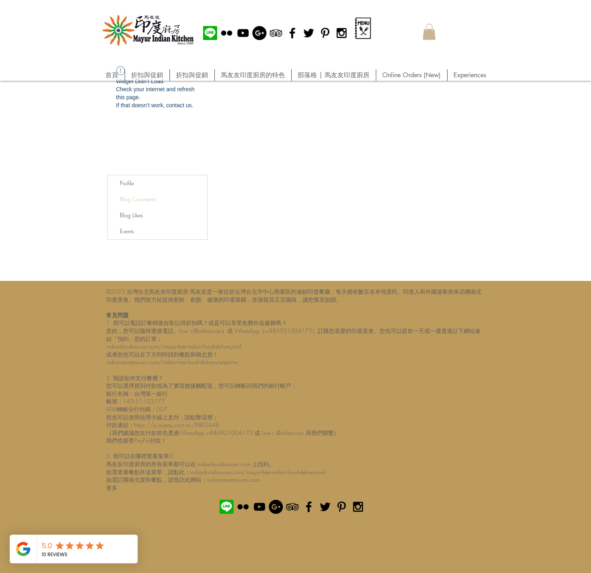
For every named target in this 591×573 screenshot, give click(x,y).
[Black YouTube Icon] (243, 33)
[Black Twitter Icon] (309, 33)
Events (127, 231)
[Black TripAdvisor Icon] (276, 33)
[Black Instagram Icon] (342, 33)
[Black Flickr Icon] (227, 33)
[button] (429, 32)
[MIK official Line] (210, 33)
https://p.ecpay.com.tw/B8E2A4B (176, 425)
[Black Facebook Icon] (292, 33)
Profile (127, 183)
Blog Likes (131, 215)
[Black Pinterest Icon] (325, 33)
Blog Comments (138, 199)
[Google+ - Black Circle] (259, 33)
